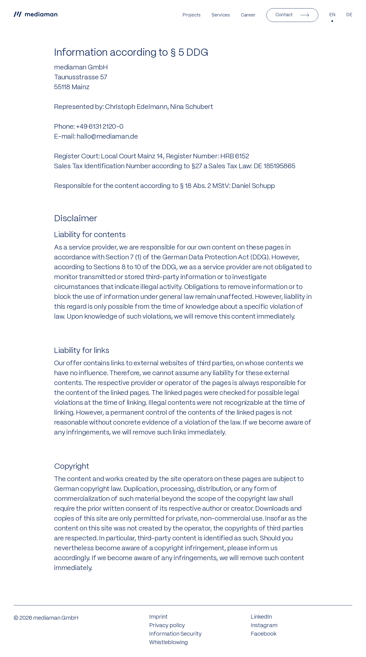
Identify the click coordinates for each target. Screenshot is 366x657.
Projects (191, 15)
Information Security (175, 634)
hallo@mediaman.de (107, 137)
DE (349, 15)
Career (248, 15)
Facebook (264, 634)
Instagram (264, 625)
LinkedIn (261, 617)
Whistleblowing (168, 642)
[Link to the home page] (35, 15)
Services (221, 15)
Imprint (158, 617)
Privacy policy (167, 625)
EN (332, 15)
